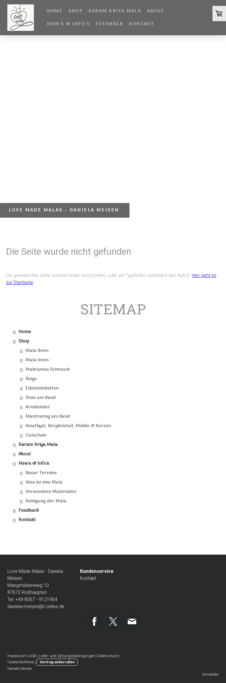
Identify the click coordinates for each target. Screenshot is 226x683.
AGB (32, 656)
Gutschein (36, 435)
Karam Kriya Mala (115, 11)
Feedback (109, 24)
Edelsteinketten (42, 388)
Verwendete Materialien (51, 492)
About (155, 11)
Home (55, 11)
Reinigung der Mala (46, 501)
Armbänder (38, 407)
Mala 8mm (37, 351)
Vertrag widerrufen (57, 662)
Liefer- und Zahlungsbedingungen (67, 656)
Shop (76, 11)
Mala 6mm (37, 360)
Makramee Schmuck (48, 369)
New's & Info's (68, 24)
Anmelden (210, 674)
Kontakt (141, 24)
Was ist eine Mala (44, 482)
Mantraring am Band (48, 416)
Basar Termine (41, 473)
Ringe (31, 379)
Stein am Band (41, 398)
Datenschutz (107, 656)
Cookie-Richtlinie (20, 662)
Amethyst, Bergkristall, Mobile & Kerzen (68, 426)
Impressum (16, 656)
